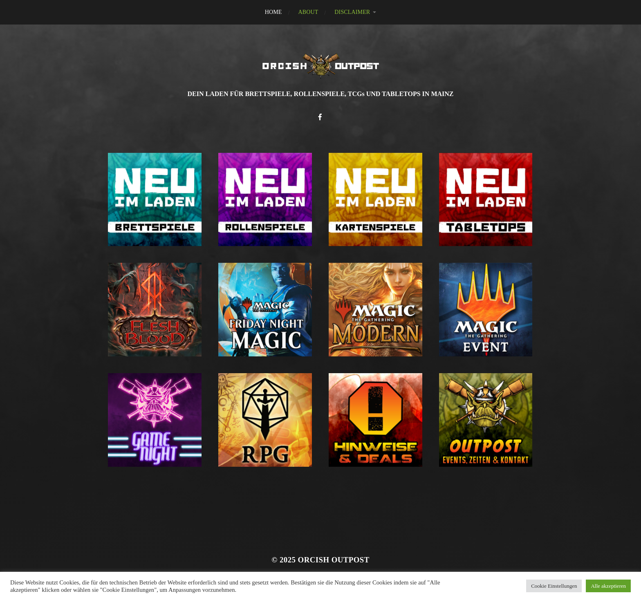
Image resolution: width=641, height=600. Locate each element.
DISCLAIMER (352, 12)
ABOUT (308, 12)
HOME (273, 12)
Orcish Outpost (334, 559)
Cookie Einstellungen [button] (554, 586)
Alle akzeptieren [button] (608, 586)
